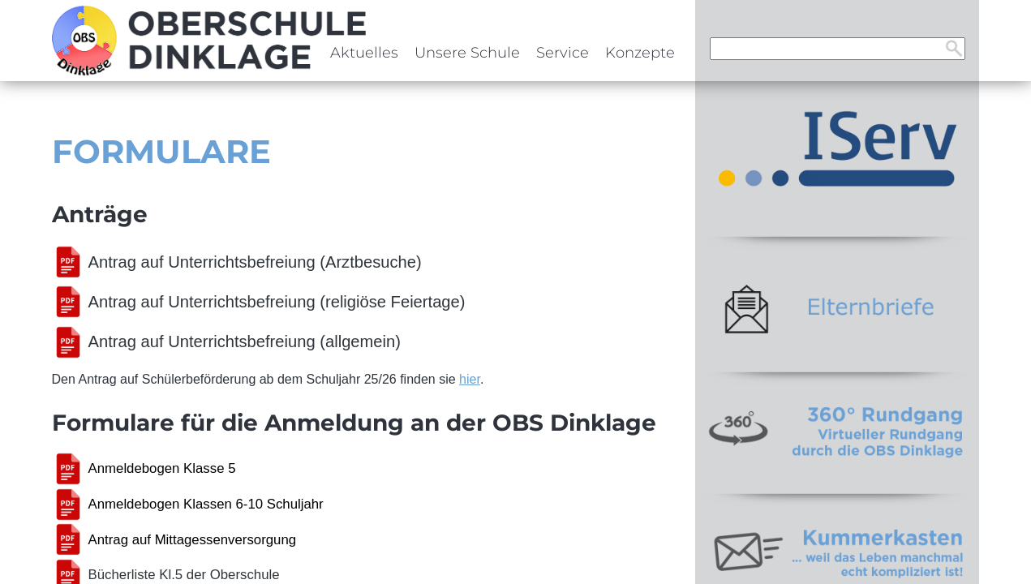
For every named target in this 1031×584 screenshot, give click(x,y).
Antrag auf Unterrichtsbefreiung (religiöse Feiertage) (277, 302)
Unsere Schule (467, 52)
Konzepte (640, 52)
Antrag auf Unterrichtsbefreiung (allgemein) (244, 341)
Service (562, 52)
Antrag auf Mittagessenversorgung (192, 540)
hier (469, 379)
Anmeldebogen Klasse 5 (162, 468)
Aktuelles (364, 52)
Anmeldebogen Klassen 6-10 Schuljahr (206, 504)
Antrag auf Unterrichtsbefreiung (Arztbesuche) (255, 262)
